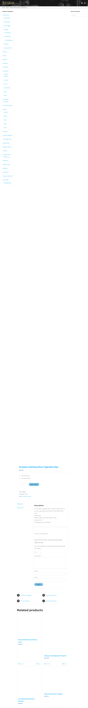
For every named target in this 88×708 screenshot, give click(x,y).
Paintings (6, 180)
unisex (29, 496)
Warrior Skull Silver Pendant (53, 694)
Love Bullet (7, 87)
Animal (6, 80)
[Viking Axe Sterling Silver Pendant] (55, 633)
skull (5, 127)
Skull (5, 95)
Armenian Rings (7, 105)
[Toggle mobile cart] (82, 3)
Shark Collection (7, 135)
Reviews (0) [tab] (20, 507)
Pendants (5, 71)
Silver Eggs (7, 25)
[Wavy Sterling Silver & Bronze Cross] (29, 625)
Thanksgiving (9, 40)
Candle (5, 150)
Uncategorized (7, 139)
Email (36, 577)
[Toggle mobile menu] (85, 3)
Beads (5, 59)
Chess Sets (7, 18)
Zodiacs (5, 168)
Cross (5, 84)
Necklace (5, 67)
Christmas (8, 32)
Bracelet (5, 63)
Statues (6, 44)
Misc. (5, 91)
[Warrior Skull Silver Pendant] (55, 679)
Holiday (6, 29)
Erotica (5, 51)
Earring (5, 131)
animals (24, 496)
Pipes (25, 494)
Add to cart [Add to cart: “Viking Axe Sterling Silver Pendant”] (47, 663)
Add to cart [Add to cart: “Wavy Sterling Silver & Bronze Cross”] (21, 663)
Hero (5, 120)
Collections (6, 15)
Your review (38, 556)
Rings (4, 109)
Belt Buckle (6, 143)
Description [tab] (20, 504)
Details (38, 663)
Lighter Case (6, 164)
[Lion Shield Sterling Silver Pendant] (29, 681)
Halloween (8, 36)
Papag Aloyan (7, 183)
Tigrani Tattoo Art (8, 176)
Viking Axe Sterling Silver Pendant (55, 656)
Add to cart (34, 484)
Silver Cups (7, 22)
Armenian (6, 172)
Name (36, 571)
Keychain (5, 160)
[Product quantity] (23, 484)
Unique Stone (8, 48)
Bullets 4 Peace (7, 147)
